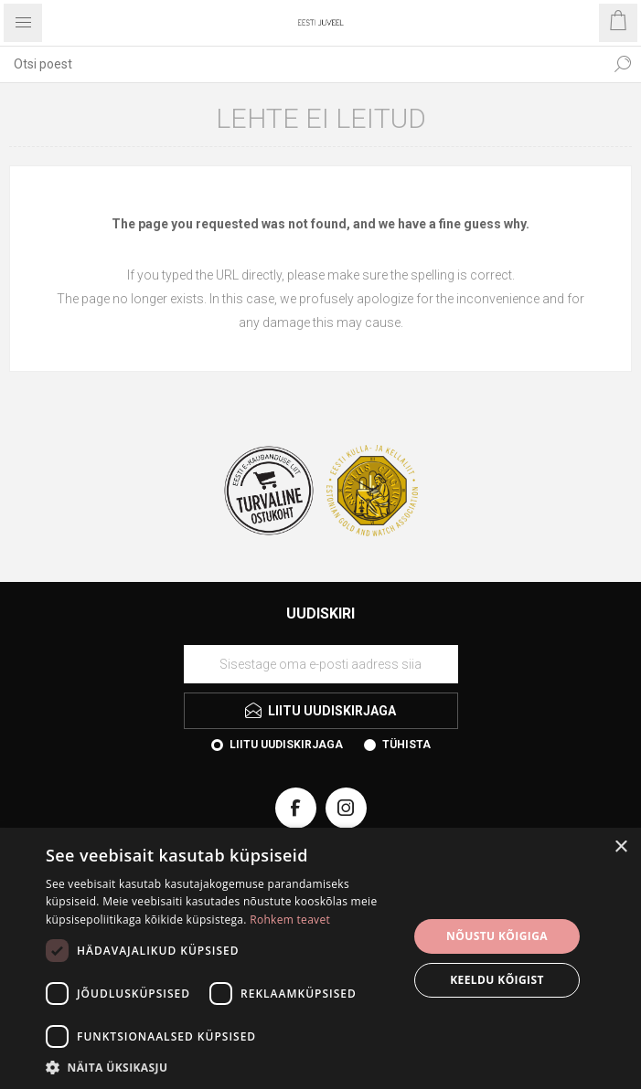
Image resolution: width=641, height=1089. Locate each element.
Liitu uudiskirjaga (286, 744)
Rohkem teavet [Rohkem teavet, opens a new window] (290, 919)
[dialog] (320, 958)
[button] (221, 1066)
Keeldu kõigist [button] (497, 980)
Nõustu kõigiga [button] (497, 936)
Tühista (406, 744)
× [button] (620, 847)
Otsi (622, 64)
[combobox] (302, 64)
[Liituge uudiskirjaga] (321, 664)
